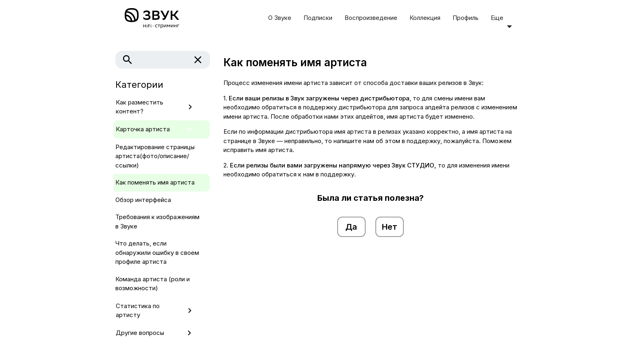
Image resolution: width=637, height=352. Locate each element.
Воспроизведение (370, 18)
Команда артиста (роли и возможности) (152, 283)
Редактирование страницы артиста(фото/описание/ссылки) (155, 156)
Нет (389, 227)
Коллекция (425, 18)
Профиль (466, 18)
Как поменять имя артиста (155, 182)
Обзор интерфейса (143, 200)
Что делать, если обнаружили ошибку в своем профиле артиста (157, 252)
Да (351, 227)
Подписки (317, 18)
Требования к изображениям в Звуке (157, 221)
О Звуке (279, 18)
